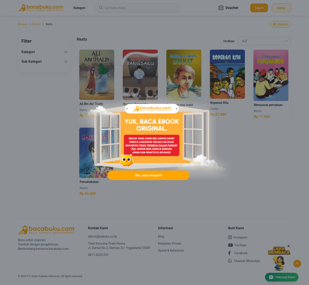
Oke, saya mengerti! (148, 175)
